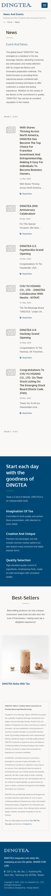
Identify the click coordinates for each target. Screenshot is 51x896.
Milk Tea (36, 821)
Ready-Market (33, 888)
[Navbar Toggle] (44, 5)
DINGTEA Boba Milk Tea (16, 683)
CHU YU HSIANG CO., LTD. (32, 882)
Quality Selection (18, 560)
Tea (31, 821)
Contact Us (27, 824)
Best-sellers (25, 598)
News (17, 22)
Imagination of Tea (19, 511)
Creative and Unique (20, 534)
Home (9, 22)
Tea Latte (8, 824)
